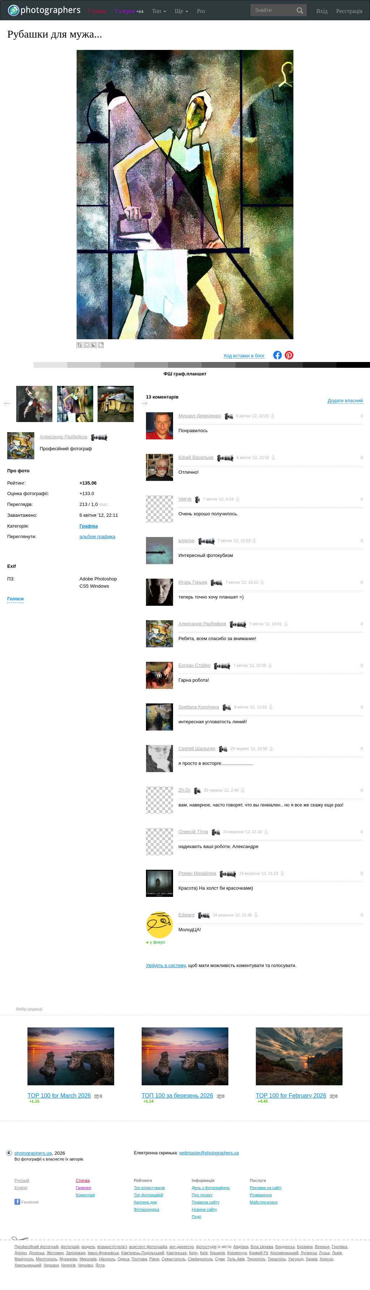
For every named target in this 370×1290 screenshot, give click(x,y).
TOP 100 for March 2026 (59, 1096)
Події (196, 1216)
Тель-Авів (236, 1259)
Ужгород (296, 1259)
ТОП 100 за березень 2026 (177, 1096)
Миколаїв (88, 1259)
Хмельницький (27, 1265)
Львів (337, 1253)
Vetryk (185, 499)
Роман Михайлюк (197, 873)
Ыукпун (186, 540)
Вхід (322, 11)
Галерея (129, 11)
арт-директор (181, 1246)
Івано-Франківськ (103, 1253)
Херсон (326, 1259)
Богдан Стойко (194, 665)
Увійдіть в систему (166, 965)
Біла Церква (262, 1246)
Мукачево (68, 1259)
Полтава (139, 1259)
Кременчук (237, 1253)
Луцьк (324, 1253)
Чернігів (68, 1265)
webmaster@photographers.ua (209, 1152)
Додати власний (345, 400)
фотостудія (206, 1246)
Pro (201, 11)
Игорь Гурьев (192, 582)
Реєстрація (349, 11)
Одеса (123, 1259)
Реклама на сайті (265, 1187)
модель (88, 1246)
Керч (193, 1253)
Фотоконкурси (146, 1209)
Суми (220, 1259)
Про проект (202, 1195)
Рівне (154, 1259)
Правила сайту (205, 1202)
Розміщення (261, 1195)
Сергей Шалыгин (196, 748)
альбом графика (97, 536)
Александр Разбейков (63, 436)
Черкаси (51, 1265)
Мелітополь (46, 1259)
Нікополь (107, 1259)
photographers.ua (33, 1153)
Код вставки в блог (244, 355)
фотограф (70, 1246)
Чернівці (85, 1265)
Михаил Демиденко (199, 415)
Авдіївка (241, 1246)
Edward (186, 915)
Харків (312, 1259)
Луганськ (309, 1253)
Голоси (15, 598)
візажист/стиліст (111, 1246)
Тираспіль (277, 1259)
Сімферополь (200, 1259)
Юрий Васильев (196, 457)
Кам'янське (177, 1253)
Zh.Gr (184, 790)
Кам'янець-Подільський (142, 1253)
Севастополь (173, 1259)
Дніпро (20, 1253)
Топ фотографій (148, 1195)
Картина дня (145, 1202)
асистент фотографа (148, 1246)
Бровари (305, 1246)
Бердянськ (285, 1246)
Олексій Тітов (193, 831)
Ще (181, 11)
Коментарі (85, 1195)
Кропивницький (284, 1253)
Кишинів (217, 1253)
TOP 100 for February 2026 (291, 1096)
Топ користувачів (149, 1187)
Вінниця (322, 1246)
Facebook (26, 1202)
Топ (159, 11)
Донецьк (36, 1253)
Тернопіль (256, 1259)
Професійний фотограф (36, 1246)
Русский (21, 1180)
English (20, 1187)
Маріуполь (24, 1259)
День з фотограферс (211, 1187)
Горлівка (339, 1246)
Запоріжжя (75, 1253)
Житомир (55, 1253)
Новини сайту (204, 1209)
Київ (203, 1253)
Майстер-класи (264, 1202)
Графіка (88, 526)
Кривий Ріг (258, 1253)
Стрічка (97, 11)
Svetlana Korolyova (198, 707)
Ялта (99, 1265)
